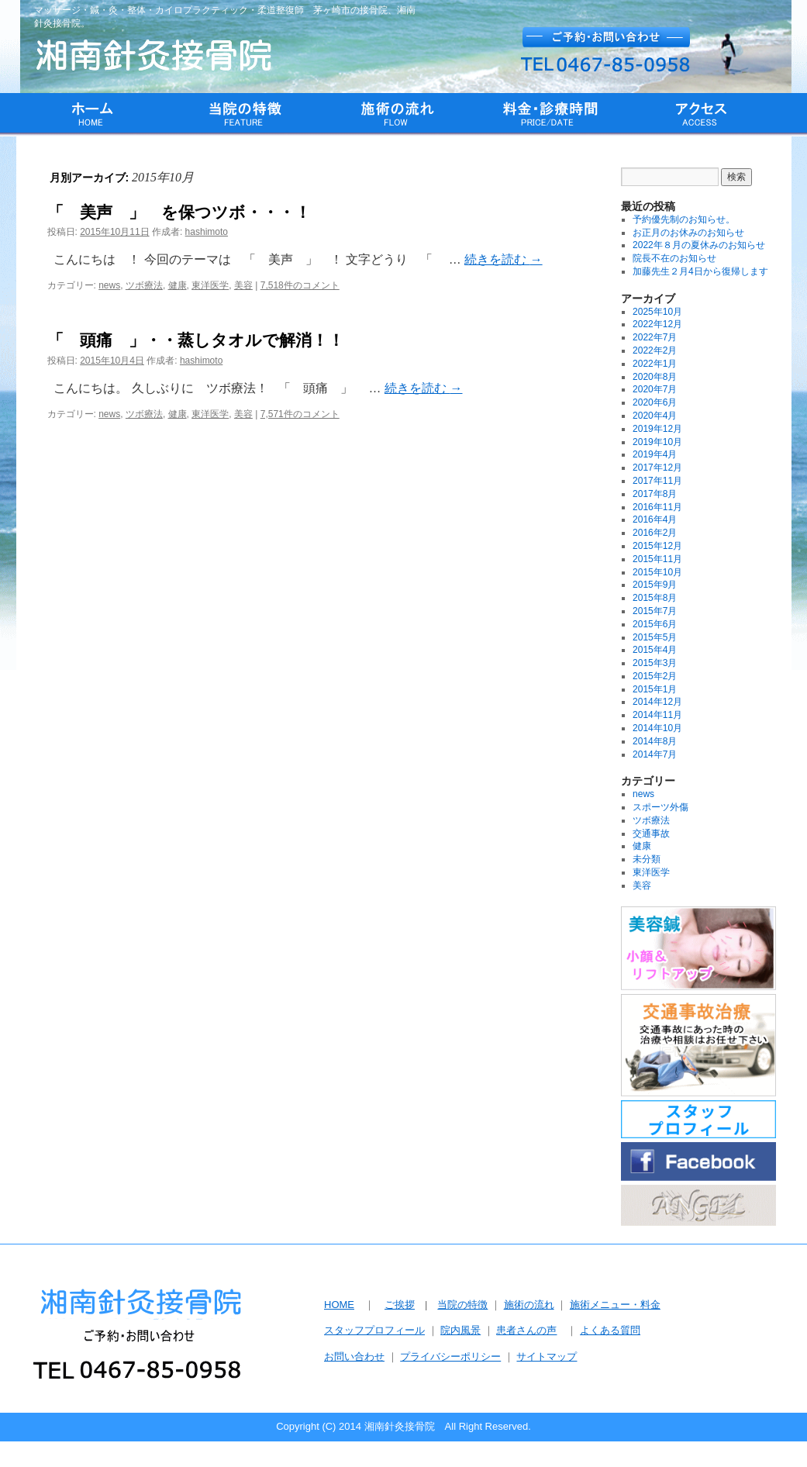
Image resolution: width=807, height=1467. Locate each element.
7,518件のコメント (300, 285)
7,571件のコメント (300, 414)
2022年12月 (657, 324)
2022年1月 (655, 363)
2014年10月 (657, 728)
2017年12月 (657, 467)
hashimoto (206, 231)
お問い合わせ (354, 1356)
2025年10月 (657, 311)
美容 (243, 285)
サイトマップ (546, 1356)
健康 (177, 285)
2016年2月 (655, 532)
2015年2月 (655, 676)
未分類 (646, 859)
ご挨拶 (400, 1304)
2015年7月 (655, 611)
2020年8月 (655, 376)
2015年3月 (655, 663)
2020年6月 (655, 402)
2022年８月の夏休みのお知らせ (699, 245)
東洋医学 (210, 285)
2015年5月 (655, 637)
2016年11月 (657, 507)
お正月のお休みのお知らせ (688, 232)
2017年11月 (657, 480)
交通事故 (651, 833)
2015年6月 (655, 624)
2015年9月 (655, 584)
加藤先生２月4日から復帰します (700, 271)
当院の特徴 (462, 1304)
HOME (339, 1304)
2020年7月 (655, 389)
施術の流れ (529, 1304)
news (109, 285)
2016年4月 (655, 519)
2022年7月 (655, 337)
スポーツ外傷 (660, 807)
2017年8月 (655, 493)
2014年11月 (657, 714)
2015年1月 (655, 689)
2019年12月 (657, 428)
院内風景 (460, 1330)
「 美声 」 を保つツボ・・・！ (179, 212)
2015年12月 (657, 545)
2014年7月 (655, 754)
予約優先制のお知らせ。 (684, 219)
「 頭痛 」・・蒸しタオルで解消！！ (195, 340)
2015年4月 (655, 649)
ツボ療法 (144, 285)
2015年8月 (655, 597)
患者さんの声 (526, 1330)
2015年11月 (657, 559)
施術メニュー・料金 (615, 1304)
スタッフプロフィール (374, 1330)
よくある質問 (610, 1330)
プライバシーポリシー (450, 1356)
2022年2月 (655, 350)
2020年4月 (655, 415)
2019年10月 (657, 442)
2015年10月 (657, 572)
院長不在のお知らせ (674, 258)
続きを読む (503, 259)
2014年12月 (657, 701)
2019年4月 (655, 454)
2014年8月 (655, 741)
